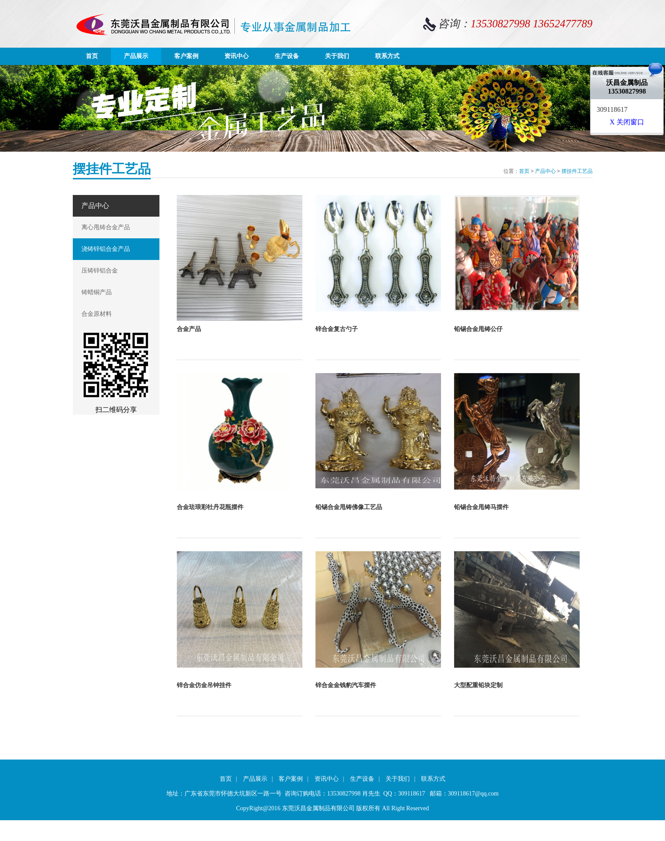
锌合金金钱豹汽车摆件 (345, 685)
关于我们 (337, 56)
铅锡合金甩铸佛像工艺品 (348, 507)
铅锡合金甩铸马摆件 (481, 507)
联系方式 (387, 56)
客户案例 (186, 56)
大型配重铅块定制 (478, 685)
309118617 (612, 109)
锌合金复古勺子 (336, 329)
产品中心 (545, 171)
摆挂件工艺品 (577, 171)
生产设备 (287, 56)
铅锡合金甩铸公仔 (478, 329)
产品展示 (136, 56)
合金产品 (189, 329)
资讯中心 (236, 56)
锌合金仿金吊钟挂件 (204, 685)
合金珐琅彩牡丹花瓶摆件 (210, 507)
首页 (92, 56)
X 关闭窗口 (627, 122)
